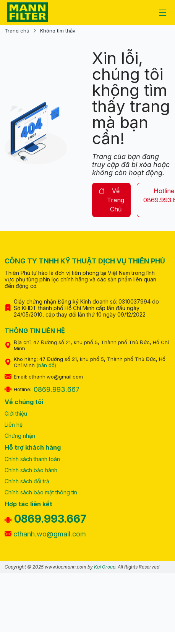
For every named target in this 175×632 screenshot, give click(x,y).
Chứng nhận (20, 435)
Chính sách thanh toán (32, 459)
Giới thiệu (16, 413)
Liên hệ (14, 424)
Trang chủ (17, 30)
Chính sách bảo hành (31, 470)
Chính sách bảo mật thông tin (41, 492)
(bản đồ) (46, 365)
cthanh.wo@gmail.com (45, 534)
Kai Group (104, 567)
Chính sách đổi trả (27, 481)
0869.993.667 (56, 389)
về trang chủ (111, 200)
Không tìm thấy (57, 30)
